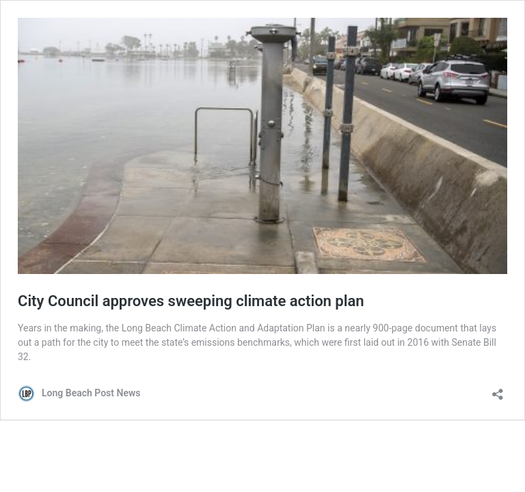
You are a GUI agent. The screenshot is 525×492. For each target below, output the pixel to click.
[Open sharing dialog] (497, 389)
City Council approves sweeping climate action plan (191, 301)
